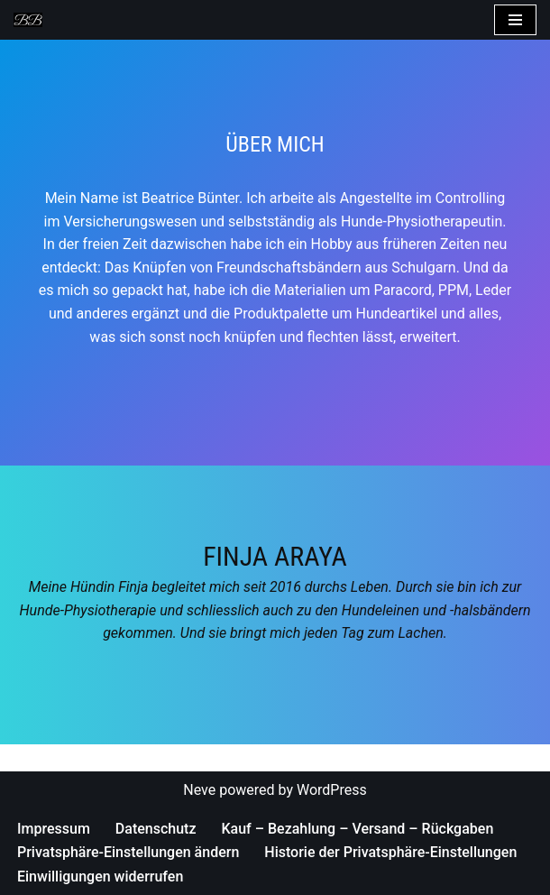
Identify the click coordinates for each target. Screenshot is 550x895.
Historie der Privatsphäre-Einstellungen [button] (390, 852)
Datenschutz (156, 828)
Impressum (53, 828)
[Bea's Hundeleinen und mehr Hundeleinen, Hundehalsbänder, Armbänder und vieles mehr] (32, 20)
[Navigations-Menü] (515, 20)
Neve (199, 789)
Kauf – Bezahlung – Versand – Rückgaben (357, 828)
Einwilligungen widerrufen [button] (100, 876)
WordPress (332, 789)
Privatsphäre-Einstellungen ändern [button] (128, 852)
